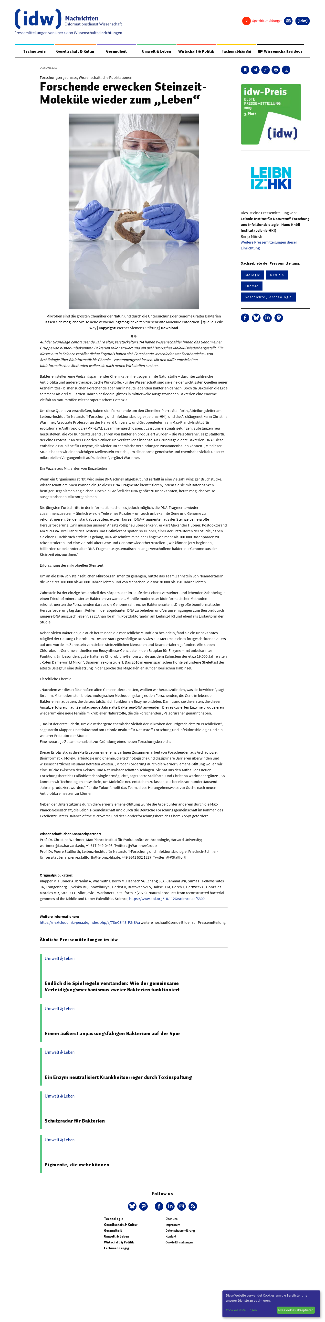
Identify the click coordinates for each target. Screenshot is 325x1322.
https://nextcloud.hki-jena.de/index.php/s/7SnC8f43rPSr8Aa (90, 922)
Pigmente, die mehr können (77, 1165)
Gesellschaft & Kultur (75, 51)
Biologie (252, 275)
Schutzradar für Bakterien (75, 1121)
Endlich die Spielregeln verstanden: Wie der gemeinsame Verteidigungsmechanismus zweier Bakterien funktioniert (112, 987)
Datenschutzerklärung (180, 1231)
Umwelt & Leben (155, 51)
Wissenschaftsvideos (280, 51)
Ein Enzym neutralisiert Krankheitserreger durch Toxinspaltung (118, 1077)
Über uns (171, 1219)
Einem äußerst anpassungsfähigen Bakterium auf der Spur (112, 1033)
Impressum (173, 1225)
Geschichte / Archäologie (268, 297)
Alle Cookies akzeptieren (296, 1310)
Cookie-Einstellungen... (242, 1310)
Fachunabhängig (236, 51)
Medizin (277, 275)
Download (169, 328)
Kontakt (171, 1237)
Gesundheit (116, 51)
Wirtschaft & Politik (196, 51)
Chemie (252, 286)
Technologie (34, 51)
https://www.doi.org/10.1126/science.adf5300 (167, 898)
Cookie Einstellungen (179, 1242)
